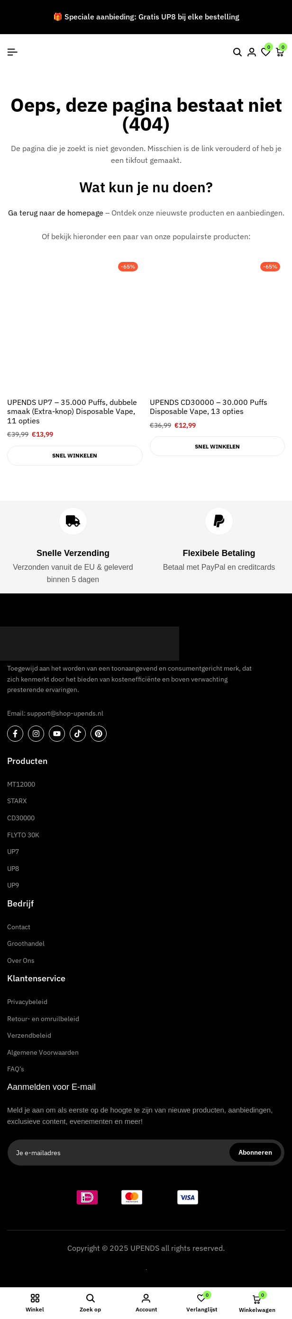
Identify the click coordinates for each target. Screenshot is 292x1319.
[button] (266, 52)
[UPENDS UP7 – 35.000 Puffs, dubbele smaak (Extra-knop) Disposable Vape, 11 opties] (75, 325)
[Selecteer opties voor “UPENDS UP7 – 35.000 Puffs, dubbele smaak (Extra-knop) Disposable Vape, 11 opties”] (75, 456)
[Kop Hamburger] (12, 52)
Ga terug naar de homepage (55, 212)
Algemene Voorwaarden (43, 1052)
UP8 (13, 868)
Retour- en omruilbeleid (43, 1018)
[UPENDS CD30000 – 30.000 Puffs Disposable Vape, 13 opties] (217, 325)
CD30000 (21, 818)
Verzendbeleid (29, 1035)
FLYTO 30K (23, 835)
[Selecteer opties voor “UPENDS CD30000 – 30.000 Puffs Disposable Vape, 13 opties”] (217, 446)
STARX (17, 801)
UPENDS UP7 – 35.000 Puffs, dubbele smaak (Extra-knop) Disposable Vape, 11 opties (72, 411)
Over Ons (21, 960)
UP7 (13, 851)
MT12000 (21, 784)
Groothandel (26, 943)
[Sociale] (15, 734)
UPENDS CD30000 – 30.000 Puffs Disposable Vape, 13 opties (208, 407)
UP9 (13, 885)
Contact (18, 927)
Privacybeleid (27, 1001)
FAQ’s (15, 1069)
